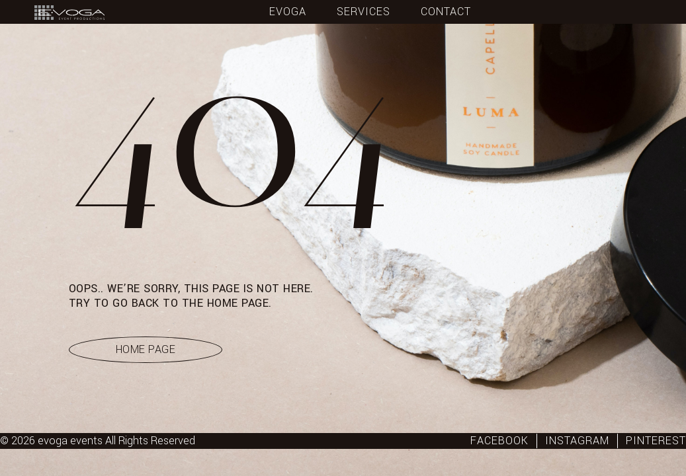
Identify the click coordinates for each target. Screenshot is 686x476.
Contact (446, 12)
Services (363, 12)
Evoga (287, 12)
